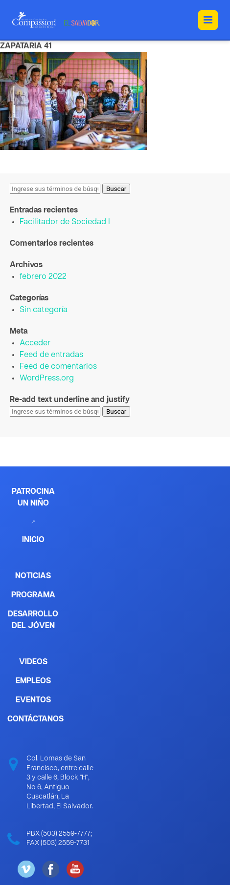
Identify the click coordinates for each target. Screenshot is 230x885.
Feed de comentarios (58, 367)
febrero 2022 (43, 277)
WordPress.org (47, 378)
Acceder (35, 343)
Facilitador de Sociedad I (65, 222)
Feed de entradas (51, 355)
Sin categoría (44, 310)
